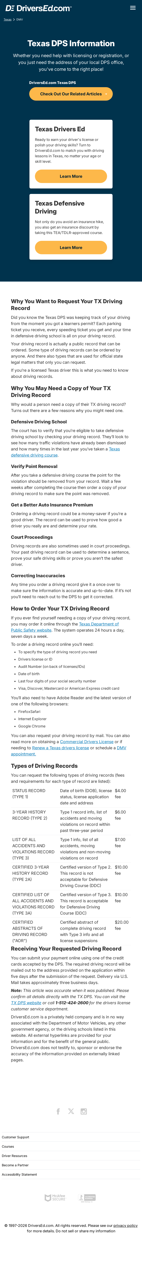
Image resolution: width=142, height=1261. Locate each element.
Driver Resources (14, 1156)
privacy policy (125, 1225)
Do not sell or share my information (85, 1231)
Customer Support (15, 1137)
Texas (7, 19)
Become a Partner (15, 1165)
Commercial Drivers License (86, 741)
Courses (8, 1146)
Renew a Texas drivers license (60, 747)
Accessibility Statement (19, 1174)
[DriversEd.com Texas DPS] (71, 94)
